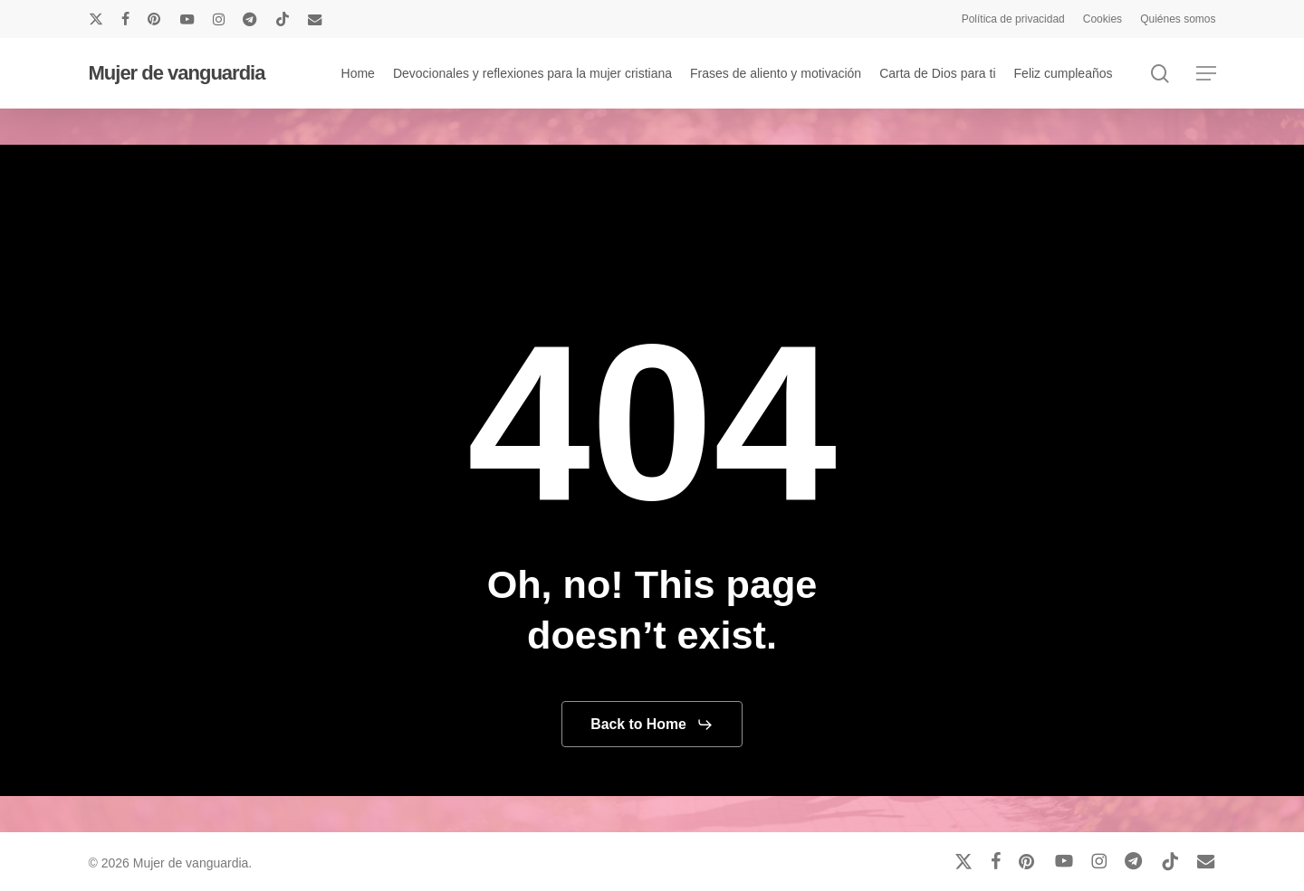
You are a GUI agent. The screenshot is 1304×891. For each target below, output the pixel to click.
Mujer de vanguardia (177, 73)
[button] (1206, 73)
